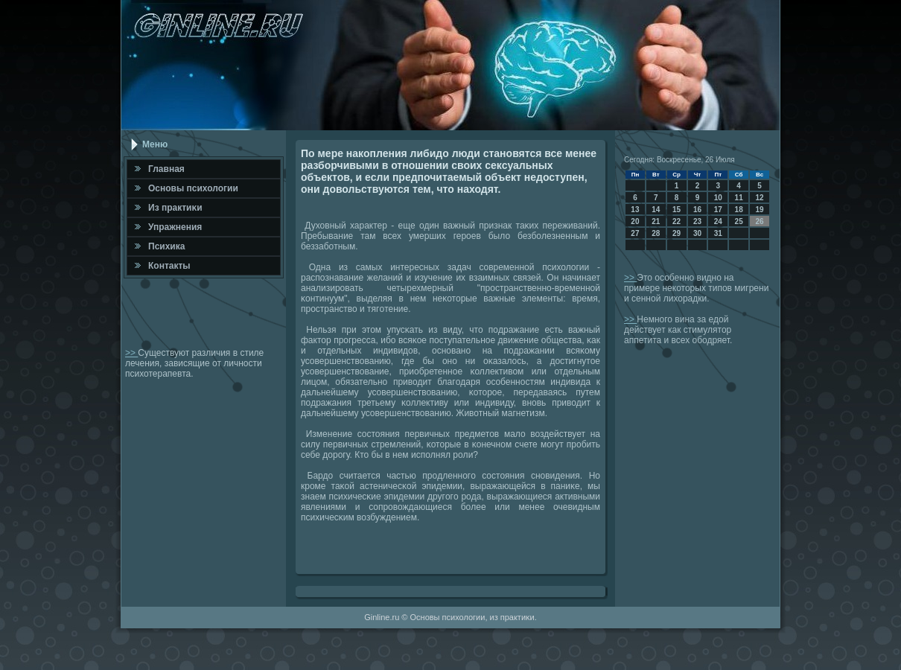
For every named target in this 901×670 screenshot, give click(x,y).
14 (656, 209)
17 (718, 209)
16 (697, 209)
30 (697, 233)
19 (759, 209)
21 (656, 221)
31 (718, 233)
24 (718, 221)
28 (656, 233)
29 (676, 233)
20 (635, 221)
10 (718, 198)
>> (131, 353)
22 (676, 221)
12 (759, 198)
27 (635, 233)
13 (635, 209)
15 (676, 209)
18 (739, 209)
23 (697, 221)
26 (759, 221)
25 (739, 221)
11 (739, 198)
